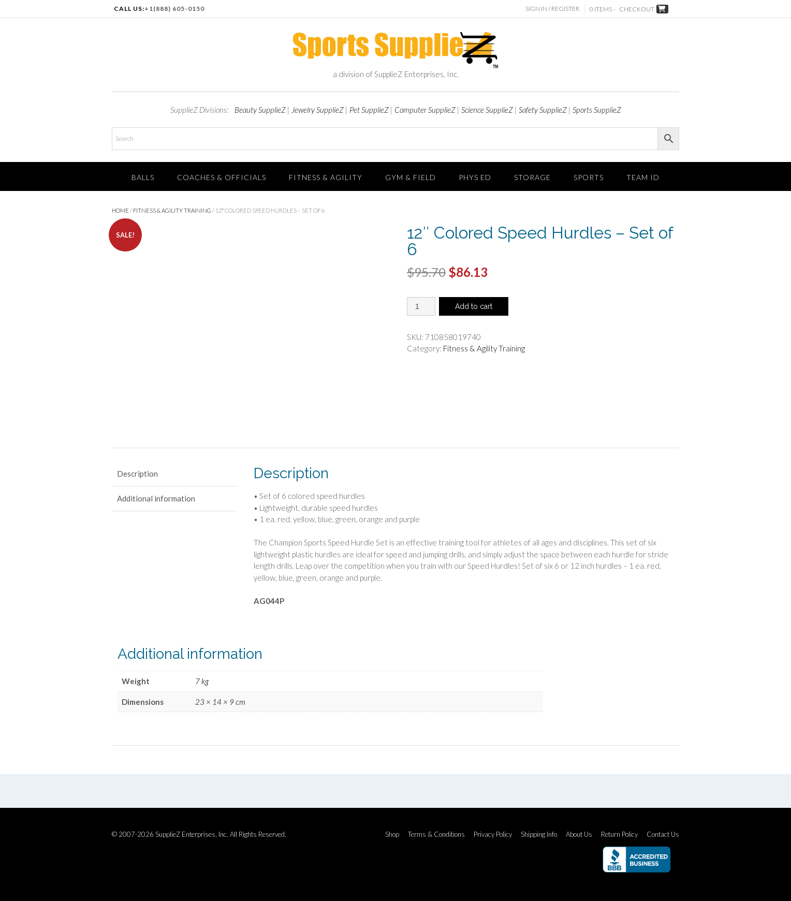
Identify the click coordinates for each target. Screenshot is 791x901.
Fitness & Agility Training (172, 210)
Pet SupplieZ (369, 109)
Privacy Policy (493, 834)
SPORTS (589, 177)
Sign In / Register (552, 8)
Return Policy (619, 834)
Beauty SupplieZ (260, 109)
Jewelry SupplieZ (317, 109)
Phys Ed (475, 177)
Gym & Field (410, 177)
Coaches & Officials (221, 177)
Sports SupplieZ (597, 109)
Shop (392, 834)
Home (120, 210)
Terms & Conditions (436, 834)
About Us (579, 834)
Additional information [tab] (156, 498)
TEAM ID (643, 177)
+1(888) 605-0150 (174, 8)
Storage (532, 177)
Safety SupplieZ (543, 109)
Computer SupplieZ (425, 109)
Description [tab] (137, 473)
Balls (142, 177)
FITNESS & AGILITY (325, 177)
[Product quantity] (421, 306)
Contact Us (663, 834)
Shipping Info (539, 834)
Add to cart (473, 306)
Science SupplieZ (487, 109)
